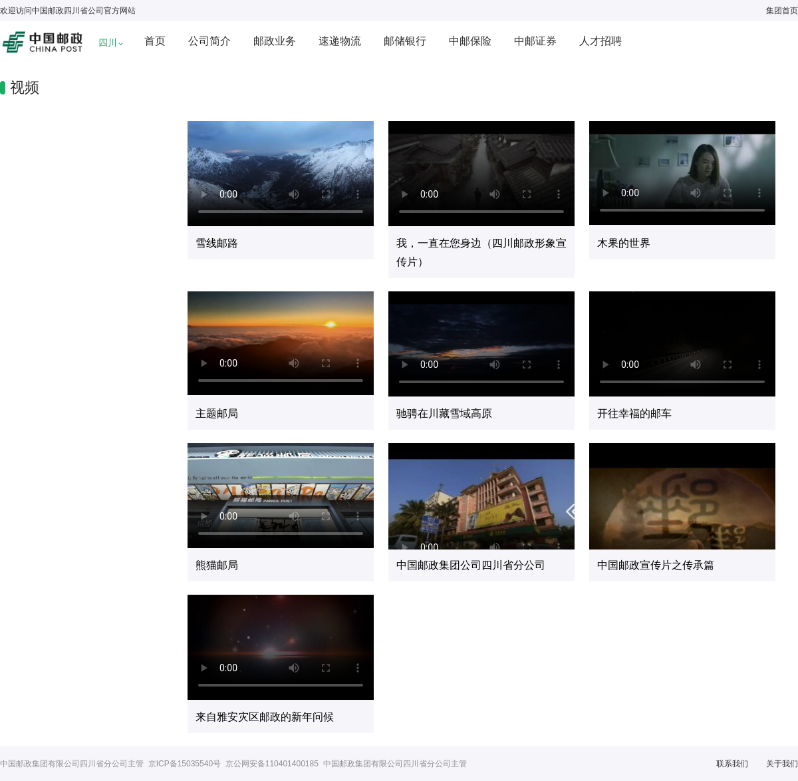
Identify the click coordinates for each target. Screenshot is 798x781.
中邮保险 (470, 41)
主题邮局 (217, 413)
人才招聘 (600, 41)
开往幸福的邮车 (634, 413)
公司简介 (209, 41)
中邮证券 (535, 41)
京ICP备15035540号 (184, 763)
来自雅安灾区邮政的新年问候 (265, 716)
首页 (155, 41)
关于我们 (782, 763)
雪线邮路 (217, 243)
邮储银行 (405, 41)
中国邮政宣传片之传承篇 (655, 565)
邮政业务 (274, 41)
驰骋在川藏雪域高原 (444, 413)
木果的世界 (623, 243)
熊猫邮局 (217, 565)
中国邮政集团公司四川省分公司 (470, 565)
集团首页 (782, 10)
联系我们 (732, 763)
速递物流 (340, 41)
